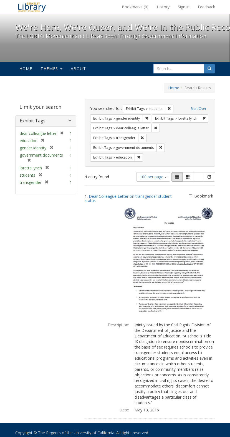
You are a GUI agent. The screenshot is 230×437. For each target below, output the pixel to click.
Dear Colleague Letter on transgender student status (128, 198)
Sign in (183, 6)
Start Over (198, 108)
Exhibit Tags (33, 121)
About (78, 68)
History (163, 6)
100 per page (153, 176)
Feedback (206, 6)
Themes (51, 68)
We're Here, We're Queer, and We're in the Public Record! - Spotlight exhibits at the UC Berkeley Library (32, 7)
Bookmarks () (135, 6)
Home (25, 68)
